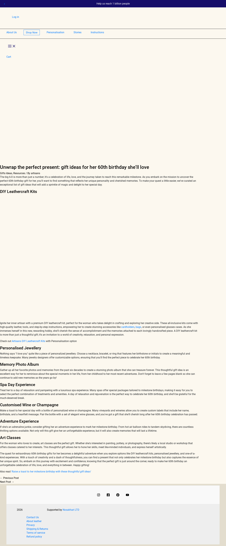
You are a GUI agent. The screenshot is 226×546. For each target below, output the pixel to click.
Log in (15, 16)
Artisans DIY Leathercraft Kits (28, 341)
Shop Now (32, 32)
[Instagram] (98, 494)
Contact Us (32, 517)
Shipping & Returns (37, 528)
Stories (77, 32)
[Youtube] (127, 494)
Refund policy (34, 536)
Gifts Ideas (6, 173)
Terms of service (35, 532)
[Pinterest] (117, 494)
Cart (16, 23)
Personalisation (55, 32)
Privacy (30, 525)
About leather (34, 521)
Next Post (7, 481)
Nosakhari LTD (71, 509)
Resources (19, 173)
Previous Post (9, 477)
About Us (11, 32)
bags (138, 326)
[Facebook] (108, 494)
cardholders (127, 326)
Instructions (97, 32)
